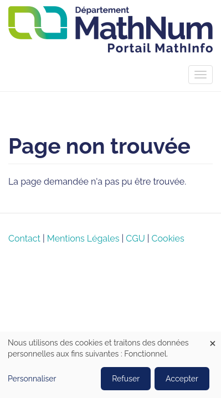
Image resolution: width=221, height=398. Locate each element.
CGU (135, 238)
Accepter (182, 378)
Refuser (126, 378)
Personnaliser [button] (32, 378)
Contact (24, 238)
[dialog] (110, 365)
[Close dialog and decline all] (212, 338)
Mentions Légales (83, 238)
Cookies (168, 238)
